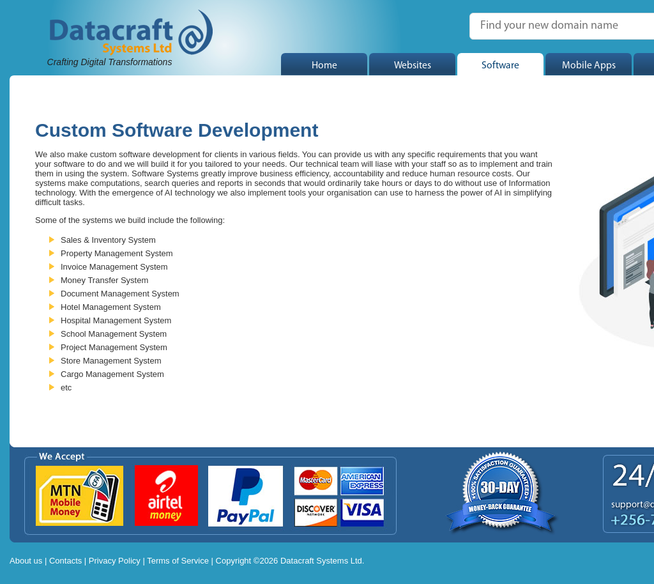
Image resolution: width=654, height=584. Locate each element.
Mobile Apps (589, 66)
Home (324, 66)
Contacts (65, 560)
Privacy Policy (115, 560)
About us (26, 560)
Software (500, 66)
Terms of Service (178, 560)
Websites (412, 66)
